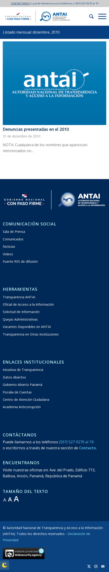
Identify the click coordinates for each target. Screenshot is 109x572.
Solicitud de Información (21, 312)
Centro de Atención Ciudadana (26, 399)
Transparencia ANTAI (19, 297)
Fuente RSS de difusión (20, 261)
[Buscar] (89, 16)
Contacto (87, 447)
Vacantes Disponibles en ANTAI (27, 326)
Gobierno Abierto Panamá (22, 384)
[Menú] (100, 16)
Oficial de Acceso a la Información (28, 304)
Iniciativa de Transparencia (23, 369)
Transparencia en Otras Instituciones (31, 334)
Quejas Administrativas (20, 319)
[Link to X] (89, 566)
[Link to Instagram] (95, 566)
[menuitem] (89, 16)
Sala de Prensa (14, 231)
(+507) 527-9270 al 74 (86, 3)
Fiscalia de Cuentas (17, 392)
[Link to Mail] (102, 566)
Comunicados (13, 239)
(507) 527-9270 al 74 (76, 441)
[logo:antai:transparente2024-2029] (44, 16)
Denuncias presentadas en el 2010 (36, 129)
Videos (8, 254)
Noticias (9, 246)
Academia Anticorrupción (22, 407)
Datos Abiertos (14, 377)
